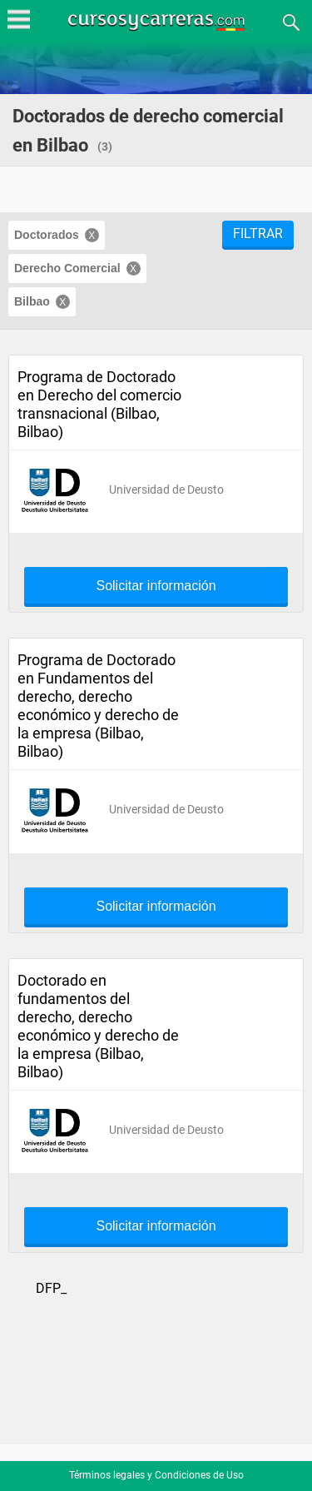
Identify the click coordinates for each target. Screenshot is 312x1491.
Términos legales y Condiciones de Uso (156, 1475)
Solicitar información (155, 586)
